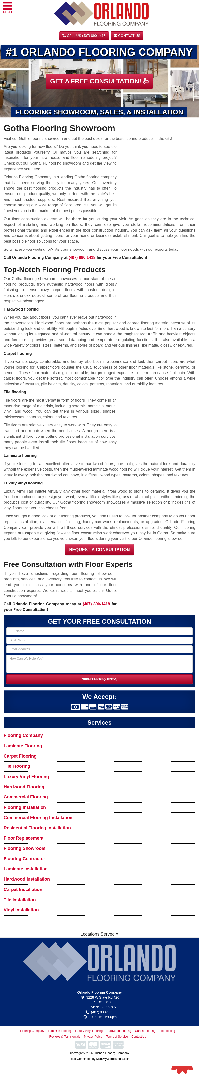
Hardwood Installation (27, 879)
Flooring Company (23, 735)
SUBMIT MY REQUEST (99, 679)
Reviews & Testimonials (64, 1036)
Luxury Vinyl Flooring (26, 776)
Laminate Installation (26, 868)
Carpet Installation (23, 889)
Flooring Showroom (24, 848)
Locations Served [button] (99, 934)
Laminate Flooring (23, 745)
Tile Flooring (17, 766)
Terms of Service (117, 1036)
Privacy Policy (93, 1036)
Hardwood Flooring (24, 786)
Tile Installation (20, 899)
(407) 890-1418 (82, 257)
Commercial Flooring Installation (38, 817)
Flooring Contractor (24, 858)
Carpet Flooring (20, 756)
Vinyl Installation (21, 909)
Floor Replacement (23, 838)
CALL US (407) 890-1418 (83, 36)
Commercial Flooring (26, 797)
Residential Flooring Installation (37, 828)
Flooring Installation (25, 807)
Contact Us (127, 36)
